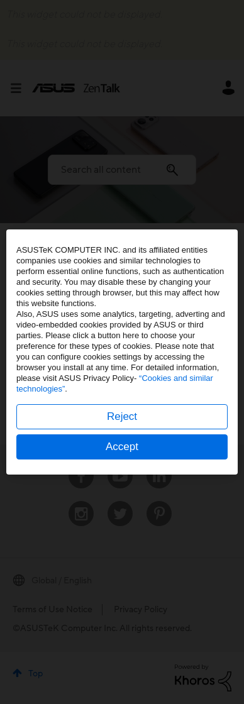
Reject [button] (122, 416)
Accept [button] (122, 447)
